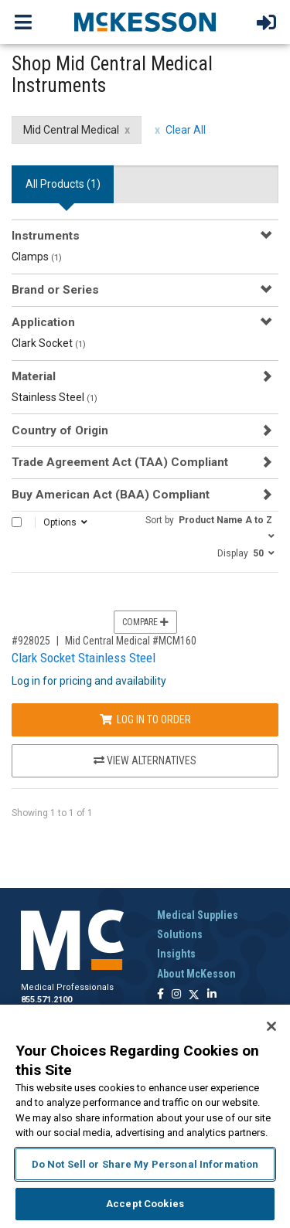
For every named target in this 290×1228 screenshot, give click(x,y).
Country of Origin (60, 430)
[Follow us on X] (194, 995)
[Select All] (17, 522)
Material (34, 376)
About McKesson (196, 974)
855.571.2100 (46, 1000)
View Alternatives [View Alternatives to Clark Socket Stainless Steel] (145, 760)
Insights (176, 953)
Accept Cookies (145, 1203)
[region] (145, 1116)
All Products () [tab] (63, 184)
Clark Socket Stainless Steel (83, 657)
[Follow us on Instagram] (176, 995)
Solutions (180, 934)
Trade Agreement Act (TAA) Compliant (120, 462)
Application (43, 322)
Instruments (46, 236)
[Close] (271, 1026)
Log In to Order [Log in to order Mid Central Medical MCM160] (145, 719)
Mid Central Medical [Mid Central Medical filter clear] (71, 130)
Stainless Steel (54, 397)
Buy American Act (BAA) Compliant (111, 495)
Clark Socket (49, 343)
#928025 (31, 640)
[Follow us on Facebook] (160, 995)
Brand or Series (55, 290)
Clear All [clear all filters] (185, 130)
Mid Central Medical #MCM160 (130, 640)
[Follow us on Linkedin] (212, 995)
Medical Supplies (197, 915)
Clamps (37, 256)
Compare (145, 622)
